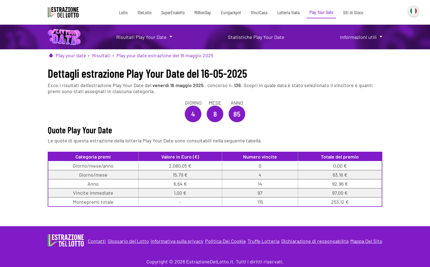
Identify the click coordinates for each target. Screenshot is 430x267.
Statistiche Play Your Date (256, 37)
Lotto (123, 12)
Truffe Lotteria (263, 241)
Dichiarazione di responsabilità (315, 241)
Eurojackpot (231, 12)
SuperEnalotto (173, 12)
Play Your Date (321, 12)
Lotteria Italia (288, 12)
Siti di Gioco (353, 12)
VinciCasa (259, 12)
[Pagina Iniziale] (51, 55)
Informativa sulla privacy (177, 241)
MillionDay (202, 12)
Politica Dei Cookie (225, 241)
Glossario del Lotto (128, 241)
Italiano (413, 10)
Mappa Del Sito (366, 241)
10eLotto (144, 12)
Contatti (97, 241)
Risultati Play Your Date (141, 37)
